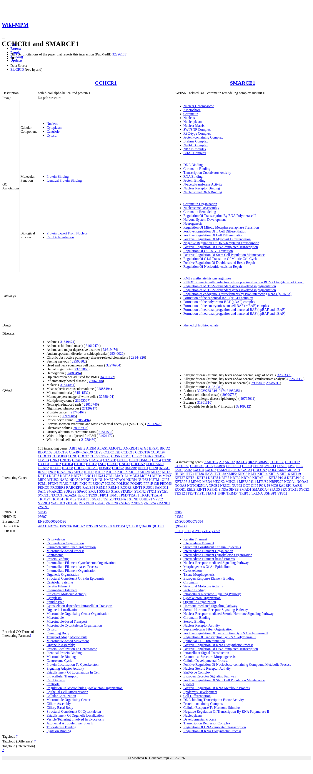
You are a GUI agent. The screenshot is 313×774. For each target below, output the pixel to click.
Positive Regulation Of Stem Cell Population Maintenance (224, 255)
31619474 (67, 342)
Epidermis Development (200, 692)
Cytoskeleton (56, 539)
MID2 (42, 479)
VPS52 (158, 499)
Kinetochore (191, 110)
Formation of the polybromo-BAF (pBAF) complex (219, 302)
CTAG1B (109, 460)
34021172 (107, 377)
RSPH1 (212, 489)
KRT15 (100, 472)
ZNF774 (150, 503)
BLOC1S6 (60, 452)
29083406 (258, 383)
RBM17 (102, 487)
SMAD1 (245, 489)
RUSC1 (148, 487)
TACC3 (56, 495)
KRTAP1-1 (260, 478)
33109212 (243, 406)
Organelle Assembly (61, 645)
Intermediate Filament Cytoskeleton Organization (81, 563)
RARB (297, 485)
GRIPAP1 (293, 470)
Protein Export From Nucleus (67, 233)
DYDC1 (43, 464)
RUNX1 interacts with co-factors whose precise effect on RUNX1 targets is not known (243, 282)
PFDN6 (53, 483)
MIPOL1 (232, 481)
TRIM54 (57, 499)
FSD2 (102, 464)
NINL (99, 479)
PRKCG (43, 487)
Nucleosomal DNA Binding (202, 192)
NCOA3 (180, 485)
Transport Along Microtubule (67, 637)
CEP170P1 (233, 466)
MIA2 (167, 476)
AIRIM (91, 448)
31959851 (234, 391)
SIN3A (223, 489)
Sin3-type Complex (196, 672)
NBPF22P (276, 481)
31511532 (81, 393)
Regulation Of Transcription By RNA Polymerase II (219, 215)
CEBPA (219, 466)
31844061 (67, 385)
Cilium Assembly (59, 703)
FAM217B (224, 470)
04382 (179, 516)
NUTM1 (155, 479)
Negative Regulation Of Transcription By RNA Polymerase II (226, 711)
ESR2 (188, 470)
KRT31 (167, 472)
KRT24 (145, 472)
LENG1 (87, 476)
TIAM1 (211, 493)
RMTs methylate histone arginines (207, 278)
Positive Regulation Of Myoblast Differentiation (217, 239)
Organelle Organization (63, 574)
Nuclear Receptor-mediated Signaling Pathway (215, 563)
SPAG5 (82, 491)
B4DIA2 (79, 526)
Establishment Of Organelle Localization (75, 715)
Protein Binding (58, 176)
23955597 (82, 400)
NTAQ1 (119, 479)
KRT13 (89, 472)
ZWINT (43, 507)
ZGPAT (100, 503)
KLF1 (252, 474)
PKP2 (83, 483)
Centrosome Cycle (59, 660)
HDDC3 (79, 468)
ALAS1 (102, 448)
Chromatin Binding (196, 169)
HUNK (180, 474)
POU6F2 (136, 483)
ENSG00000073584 (189, 521)
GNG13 (124, 464)
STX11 (151, 491)
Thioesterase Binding (61, 727)
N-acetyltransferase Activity (202, 184)
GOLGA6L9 (155, 464)
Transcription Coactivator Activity (207, 172)
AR (221, 462)
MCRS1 (145, 476)
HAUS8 (67, 468)
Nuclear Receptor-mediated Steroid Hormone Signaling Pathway (228, 613)
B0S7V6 (66, 526)
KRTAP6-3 (182, 481)
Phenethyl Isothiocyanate (200, 325)
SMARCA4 (260, 489)
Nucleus (52, 123)
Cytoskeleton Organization (65, 543)
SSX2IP (104, 491)
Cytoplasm (54, 127)
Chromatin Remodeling (199, 212)
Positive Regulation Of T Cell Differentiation (214, 231)
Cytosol (52, 135)
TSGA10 (96, 499)
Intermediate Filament (62, 590)
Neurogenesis (192, 223)
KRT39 (235, 478)
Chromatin (190, 114)
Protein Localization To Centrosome (72, 649)
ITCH (217, 474)
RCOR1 (180, 489)
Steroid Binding (194, 621)
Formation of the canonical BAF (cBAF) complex (218, 298)
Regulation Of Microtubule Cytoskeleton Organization (85, 688)
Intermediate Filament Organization (71, 570)
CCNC (72, 456)
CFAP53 (159, 456)
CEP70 (258, 466)
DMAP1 (145, 460)
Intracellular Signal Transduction (206, 653)
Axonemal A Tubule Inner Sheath (70, 723)
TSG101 (83, 499)
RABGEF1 (74, 487)
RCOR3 (126, 487)
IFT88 (199, 474)
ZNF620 (112, 503)
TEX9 (92, 495)
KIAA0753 (65, 472)
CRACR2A (80, 460)
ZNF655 (137, 503)
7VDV (206, 531)
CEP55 (126, 456)
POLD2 (110, 483)
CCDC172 (292, 462)
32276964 (113, 365)
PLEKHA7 (96, 483)
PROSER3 (57, 487)
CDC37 (83, 456)
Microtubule (55, 617)
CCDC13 (127, 452)
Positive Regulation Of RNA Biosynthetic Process (218, 645)
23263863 (81, 369)
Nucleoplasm (192, 122)
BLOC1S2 (45, 452)
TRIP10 (244, 493)
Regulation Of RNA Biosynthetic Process (212, 731)
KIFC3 (78, 472)
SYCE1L (44, 495)
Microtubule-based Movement (68, 641)
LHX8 (98, 476)
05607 (42, 516)
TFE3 (189, 493)
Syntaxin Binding (59, 731)
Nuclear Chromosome (198, 106)
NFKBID (87, 479)
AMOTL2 (115, 448)
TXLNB (132, 499)
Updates (16, 60)
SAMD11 (161, 487)
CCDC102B (111, 452)
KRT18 (122, 472)
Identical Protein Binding (64, 180)
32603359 (284, 375)
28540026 (116, 353)
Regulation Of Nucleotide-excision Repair (212, 266)
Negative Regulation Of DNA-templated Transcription (221, 243)
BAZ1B (241, 462)
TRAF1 (133, 495)
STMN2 (140, 491)
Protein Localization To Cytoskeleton (72, 664)
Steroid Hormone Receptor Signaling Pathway (215, 610)
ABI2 (81, 448)
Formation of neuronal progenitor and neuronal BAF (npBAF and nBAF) (234, 309)
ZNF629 (124, 503)
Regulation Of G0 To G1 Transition (208, 251)
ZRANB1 (163, 503)
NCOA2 (302, 481)
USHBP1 (145, 499)
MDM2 (196, 481)
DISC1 (133, 460)
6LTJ (187, 531)
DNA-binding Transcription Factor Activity (213, 700)
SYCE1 (162, 491)
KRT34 (43, 476)
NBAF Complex (194, 149)
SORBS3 (69, 491)
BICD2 (165, 448)
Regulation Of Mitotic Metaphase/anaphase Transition (221, 227)
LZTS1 (109, 476)
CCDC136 (142, 452)
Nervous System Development (204, 219)
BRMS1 (263, 462)
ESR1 (179, 470)
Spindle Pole (55, 602)
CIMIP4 (43, 460)
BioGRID (17, 69)
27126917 (89, 408)
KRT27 (156, 472)
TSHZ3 (108, 499)
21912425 (154, 424)
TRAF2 (145, 495)
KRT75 (76, 476)
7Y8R (216, 531)
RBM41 (114, 487)
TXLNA (120, 499)
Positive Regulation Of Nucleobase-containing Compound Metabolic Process (237, 664)
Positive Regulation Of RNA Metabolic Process (216, 688)
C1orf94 (74, 452)
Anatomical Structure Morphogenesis (209, 657)
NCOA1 (290, 481)
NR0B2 (214, 485)
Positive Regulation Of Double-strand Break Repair (219, 262)
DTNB (166, 460)
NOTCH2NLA (197, 485)
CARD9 (87, 452)
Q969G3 (180, 526)
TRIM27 (44, 499)
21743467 (78, 412)
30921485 (69, 416)
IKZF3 (42, 472)
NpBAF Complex (195, 145)
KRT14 (262, 474)
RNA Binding (192, 176)
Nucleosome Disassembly (201, 208)
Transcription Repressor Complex (206, 723)
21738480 (88, 439)
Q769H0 (145, 526)
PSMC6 (272, 485)
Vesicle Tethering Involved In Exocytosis (75, 719)
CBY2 (98, 452)
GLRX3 (112, 464)
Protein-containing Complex (203, 137)
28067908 (96, 381)
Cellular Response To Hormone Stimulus (211, 707)
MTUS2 (52, 479)
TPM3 (123, 495)
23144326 (138, 357)
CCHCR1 (106, 83)
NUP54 (131, 479)
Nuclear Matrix (194, 125)
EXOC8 (91, 464)
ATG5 (144, 448)
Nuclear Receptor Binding (201, 188)
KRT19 (133, 472)
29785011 (273, 383)
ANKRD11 (131, 448)
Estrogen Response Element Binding (208, 578)
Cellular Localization (61, 696)
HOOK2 (118, 468)
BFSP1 (154, 448)
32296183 (119, 54)
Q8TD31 (158, 526)
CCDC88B (59, 456)
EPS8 (291, 466)
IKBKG (164, 468)
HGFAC (92, 468)
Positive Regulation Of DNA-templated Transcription (220, 247)
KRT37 (224, 478)
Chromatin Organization (200, 204)
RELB (191, 489)
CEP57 (137, 456)
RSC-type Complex (197, 133)
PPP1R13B (151, 483)
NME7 (109, 479)
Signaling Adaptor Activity (65, 668)
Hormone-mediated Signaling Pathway (210, 606)
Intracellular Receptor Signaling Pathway (212, 594)
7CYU (196, 531)
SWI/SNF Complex (197, 129)
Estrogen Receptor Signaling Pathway (209, 676)
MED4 (157, 476)
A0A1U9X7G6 (48, 526)
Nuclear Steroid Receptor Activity (207, 668)
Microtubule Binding (61, 657)
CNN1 (54, 460)
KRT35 (54, 476)
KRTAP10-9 (295, 478)
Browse (15, 48)
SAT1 (42, 491)
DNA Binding (193, 165)
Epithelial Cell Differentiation (67, 692)
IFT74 (190, 474)
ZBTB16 (72, 503)
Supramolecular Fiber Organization (71, 547)
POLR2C (123, 483)
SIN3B (234, 489)
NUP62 (143, 479)
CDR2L (104, 456)
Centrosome (55, 555)
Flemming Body (58, 633)
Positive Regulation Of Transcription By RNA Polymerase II (225, 633)
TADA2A (69, 495)
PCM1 (42, 483)
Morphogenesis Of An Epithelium (206, 566)
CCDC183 (182, 466)
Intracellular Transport (62, 676)
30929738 (204, 391)
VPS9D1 (44, 503)
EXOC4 (67, 464)
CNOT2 (65, 460)
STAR (115, 491)
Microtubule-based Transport (67, 621)
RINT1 (137, 487)
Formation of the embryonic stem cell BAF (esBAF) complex (226, 306)
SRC (284, 489)
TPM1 (113, 495)
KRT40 (246, 478)
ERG (299, 466)
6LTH (179, 531)
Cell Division (56, 680)
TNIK (221, 493)
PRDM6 (165, 483)
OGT (246, 485)
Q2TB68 (132, 526)
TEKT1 (82, 495)
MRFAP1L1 (247, 481)
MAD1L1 (121, 476)
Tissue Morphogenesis (199, 574)
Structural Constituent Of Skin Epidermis (75, 578)
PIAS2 (64, 483)
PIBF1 (74, 483)
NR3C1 (225, 485)
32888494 (74, 373)
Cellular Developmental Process (205, 660)
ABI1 (73, 448)
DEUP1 (122, 460)
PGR (262, 485)
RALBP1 (88, 487)
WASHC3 (58, 503)
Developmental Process (199, 719)
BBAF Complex (194, 153)
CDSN (115, 456)
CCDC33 (44, 456)
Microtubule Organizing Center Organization (78, 613)
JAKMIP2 (229, 474)
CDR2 (94, 456)
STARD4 (127, 491)
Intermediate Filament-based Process (72, 566)
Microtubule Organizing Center (68, 700)
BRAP (252, 462)
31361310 (215, 387)
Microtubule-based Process (65, 551)
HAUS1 (55, 468)
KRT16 (111, 472)
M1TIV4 (119, 526)
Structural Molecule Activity (66, 594)
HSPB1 (143, 468)
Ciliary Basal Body (60, 707)
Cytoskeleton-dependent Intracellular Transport (79, 606)
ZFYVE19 (86, 503)
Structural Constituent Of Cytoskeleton (74, 711)
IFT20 (153, 468)
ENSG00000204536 (52, 521)
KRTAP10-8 (277, 478)
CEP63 (148, 456)
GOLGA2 (138, 464)
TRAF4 (157, 495)
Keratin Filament (58, 586)
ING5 (52, 472)
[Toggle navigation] (3, 38)
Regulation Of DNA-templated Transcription (214, 727)
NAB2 (64, 479)
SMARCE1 (242, 83)
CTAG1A (95, 460)
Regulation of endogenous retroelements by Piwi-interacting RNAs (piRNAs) (237, 294)
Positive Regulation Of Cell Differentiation (213, 235)
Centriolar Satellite (60, 582)
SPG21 (93, 491)
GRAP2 (43, 468)
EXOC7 (79, 464)
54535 (42, 512)
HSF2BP (131, 468)
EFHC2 (55, 464)
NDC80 (75, 479)
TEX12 (180, 493)
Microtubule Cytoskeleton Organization (74, 625)
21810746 (91, 404)
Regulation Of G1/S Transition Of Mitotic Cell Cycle (220, 259)
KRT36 (65, 476)
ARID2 (230, 462)
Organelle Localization (62, 610)
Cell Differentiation (60, 237)
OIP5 (165, 479)
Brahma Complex (195, 141)
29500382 (79, 361)
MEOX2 (219, 481)
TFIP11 (103, 495)
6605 (178, 512)
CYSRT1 (269, 466)
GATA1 (246, 470)
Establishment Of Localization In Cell (73, 672)
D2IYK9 (92, 526)
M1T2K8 (105, 526)
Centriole (53, 131)
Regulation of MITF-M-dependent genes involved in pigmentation (229, 286)
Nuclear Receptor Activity (201, 625)
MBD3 (134, 476)
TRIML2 (70, 499)
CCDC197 (158, 452)
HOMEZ (105, 468)
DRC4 (156, 460)
